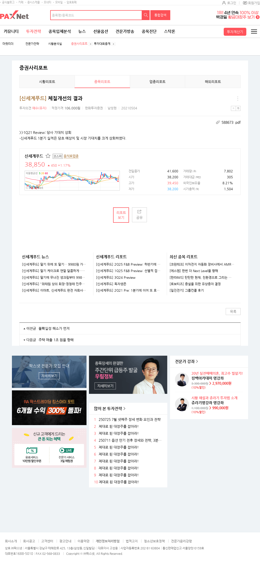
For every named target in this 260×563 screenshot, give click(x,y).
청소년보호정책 (154, 541)
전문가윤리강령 (181, 541)
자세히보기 (49, 376)
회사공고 (29, 541)
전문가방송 (125, 31)
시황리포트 (47, 82)
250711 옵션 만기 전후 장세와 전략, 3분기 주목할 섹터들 (131, 440)
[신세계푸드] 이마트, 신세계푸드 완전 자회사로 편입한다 (54, 290)
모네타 (47, 2)
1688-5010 (24, 553)
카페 (20, 2)
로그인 (231, 2)
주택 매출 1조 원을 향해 (56, 340)
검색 (146, 15)
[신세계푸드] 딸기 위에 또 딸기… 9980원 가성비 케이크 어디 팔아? (54, 264)
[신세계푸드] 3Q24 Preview (115, 277)
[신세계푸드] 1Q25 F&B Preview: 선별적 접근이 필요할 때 (128, 271)
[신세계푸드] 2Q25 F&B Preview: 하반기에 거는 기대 (128, 264)
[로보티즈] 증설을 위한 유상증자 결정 (195, 284)
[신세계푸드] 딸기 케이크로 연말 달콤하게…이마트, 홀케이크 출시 (54, 271)
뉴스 (82, 31)
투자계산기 (235, 32)
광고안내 (65, 541)
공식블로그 (8, 2)
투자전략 (33, 31)
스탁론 (169, 31)
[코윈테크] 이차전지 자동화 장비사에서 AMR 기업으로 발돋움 (202, 264)
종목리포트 (102, 82)
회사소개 (11, 541)
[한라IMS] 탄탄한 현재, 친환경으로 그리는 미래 (202, 277)
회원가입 (254, 2)
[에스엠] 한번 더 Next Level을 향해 (194, 271)
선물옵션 (100, 31)
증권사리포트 (79, 43)
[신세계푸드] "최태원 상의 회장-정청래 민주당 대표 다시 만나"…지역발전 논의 (54, 284)
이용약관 (83, 541)
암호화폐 (72, 2)
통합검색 (160, 15)
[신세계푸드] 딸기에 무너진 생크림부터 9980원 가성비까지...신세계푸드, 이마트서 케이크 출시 (54, 277)
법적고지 (132, 541)
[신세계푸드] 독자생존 (111, 284)
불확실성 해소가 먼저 (54, 328)
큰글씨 (238, 108)
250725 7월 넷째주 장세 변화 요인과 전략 (130, 419)
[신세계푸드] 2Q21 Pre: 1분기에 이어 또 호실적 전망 (128, 290)
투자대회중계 (102, 43)
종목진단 (149, 31)
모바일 (59, 2)
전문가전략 (32, 43)
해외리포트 (213, 82)
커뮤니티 (11, 31)
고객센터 (47, 541)
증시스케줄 (33, 2)
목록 (233, 311)
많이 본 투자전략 (108, 409)
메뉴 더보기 (238, 98)
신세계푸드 (34, 156)
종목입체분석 (59, 31)
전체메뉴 (254, 31)
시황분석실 (55, 43)
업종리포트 (157, 82)
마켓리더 (7, 43)
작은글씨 (233, 108)
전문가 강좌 (185, 361)
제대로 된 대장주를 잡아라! (119, 426)
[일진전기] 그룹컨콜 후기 (187, 290)
